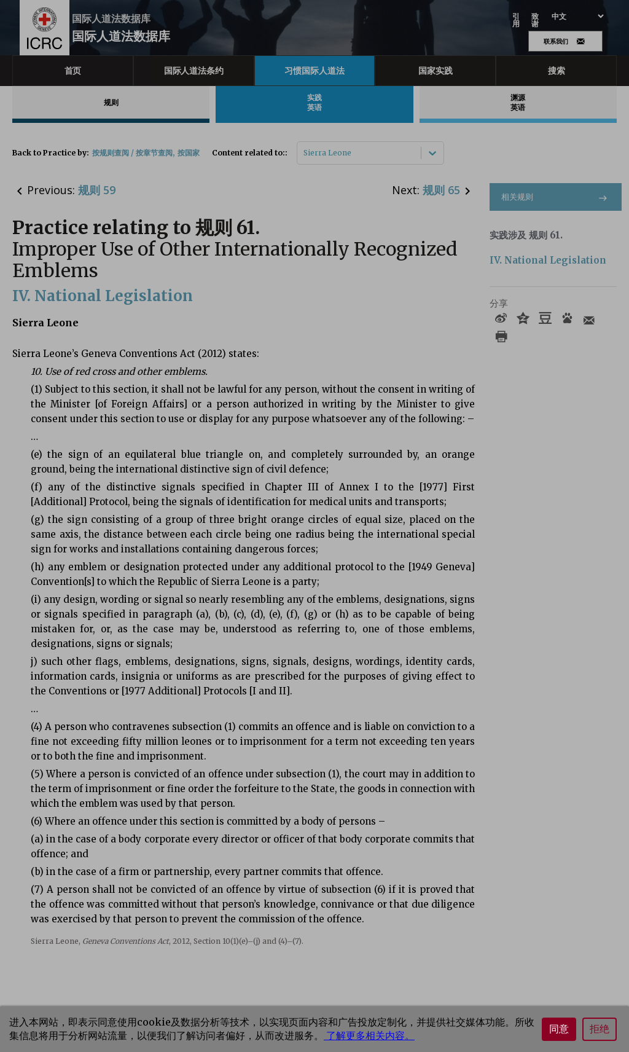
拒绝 (599, 1029)
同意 (559, 1029)
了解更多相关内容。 (369, 1035)
